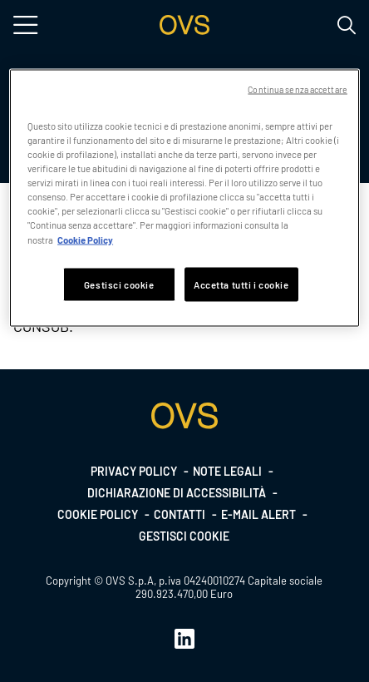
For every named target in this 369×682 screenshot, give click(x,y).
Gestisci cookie (184, 536)
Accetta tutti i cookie (241, 284)
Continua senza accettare (297, 89)
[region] (184, 198)
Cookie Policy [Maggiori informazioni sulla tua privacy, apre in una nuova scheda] (85, 239)
